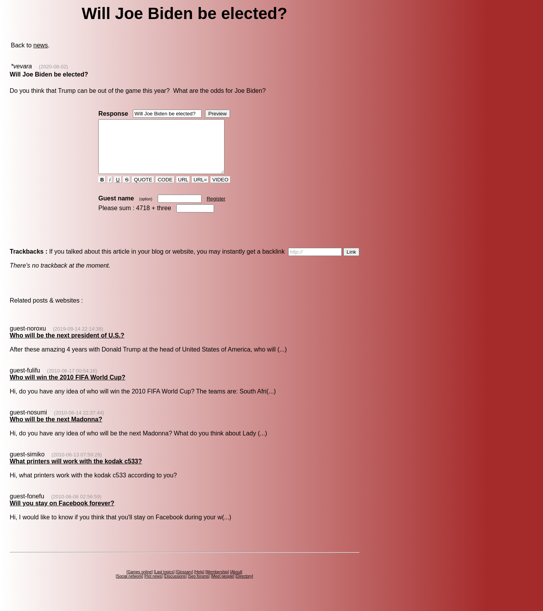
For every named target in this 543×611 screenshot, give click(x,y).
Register (216, 209)
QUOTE (143, 190)
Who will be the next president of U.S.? (67, 346)
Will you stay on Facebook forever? (62, 513)
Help (199, 582)
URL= (200, 190)
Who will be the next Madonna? (56, 429)
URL (183, 190)
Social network (129, 587)
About (236, 582)
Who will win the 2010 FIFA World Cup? (67, 388)
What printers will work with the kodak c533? (76, 471)
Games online (140, 582)
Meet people (222, 587)
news (40, 45)
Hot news (153, 587)
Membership (217, 582)
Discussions (175, 587)
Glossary (184, 582)
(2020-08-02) (53, 67)
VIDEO (220, 190)
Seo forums (199, 587)
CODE (165, 190)
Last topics (164, 582)
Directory (244, 587)
